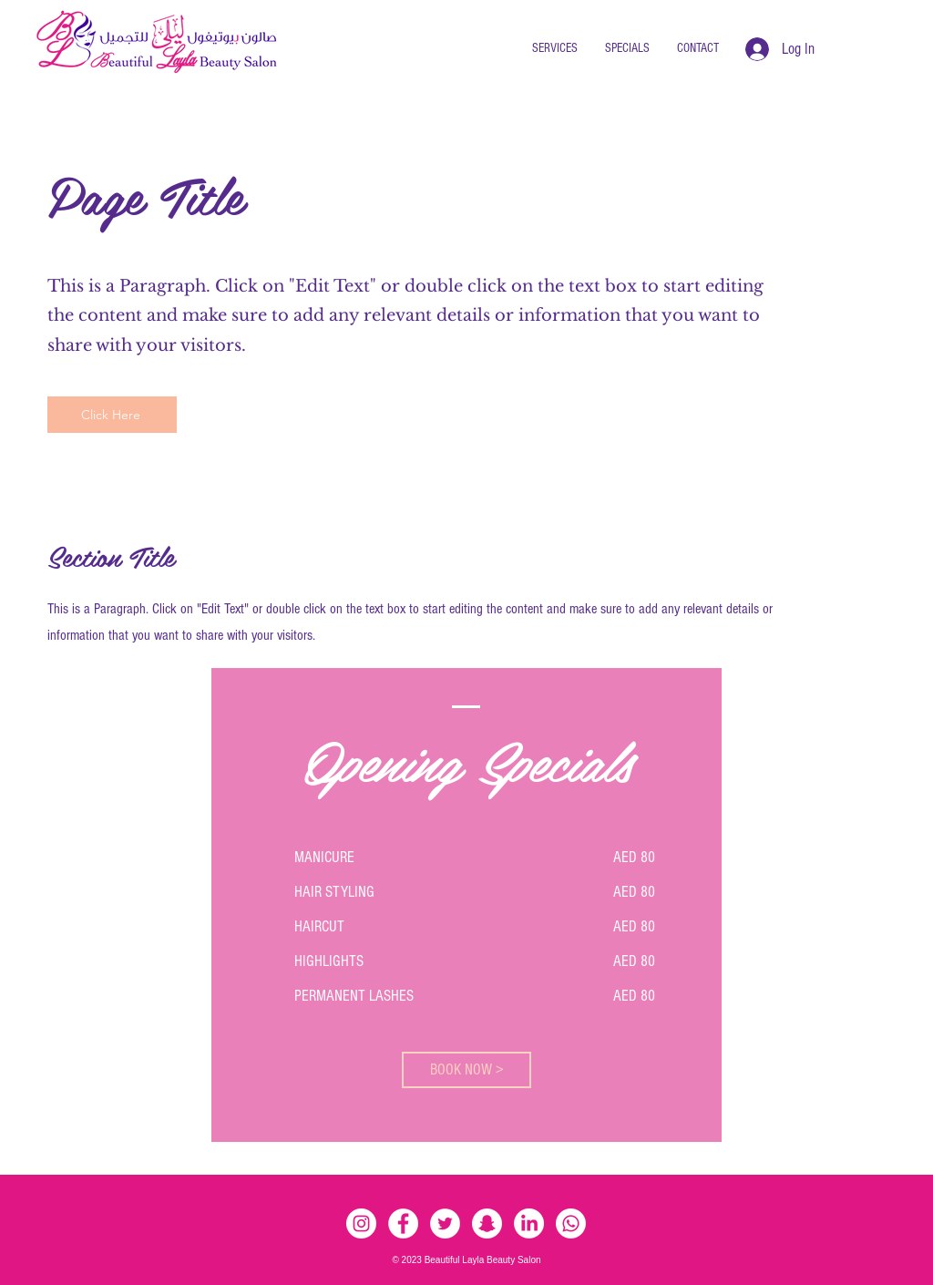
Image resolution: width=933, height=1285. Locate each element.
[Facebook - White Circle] (403, 1223)
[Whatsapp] (571, 1223)
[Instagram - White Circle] (361, 1223)
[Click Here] (112, 414)
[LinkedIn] (529, 1223)
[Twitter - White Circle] (445, 1223)
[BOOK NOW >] (466, 1070)
